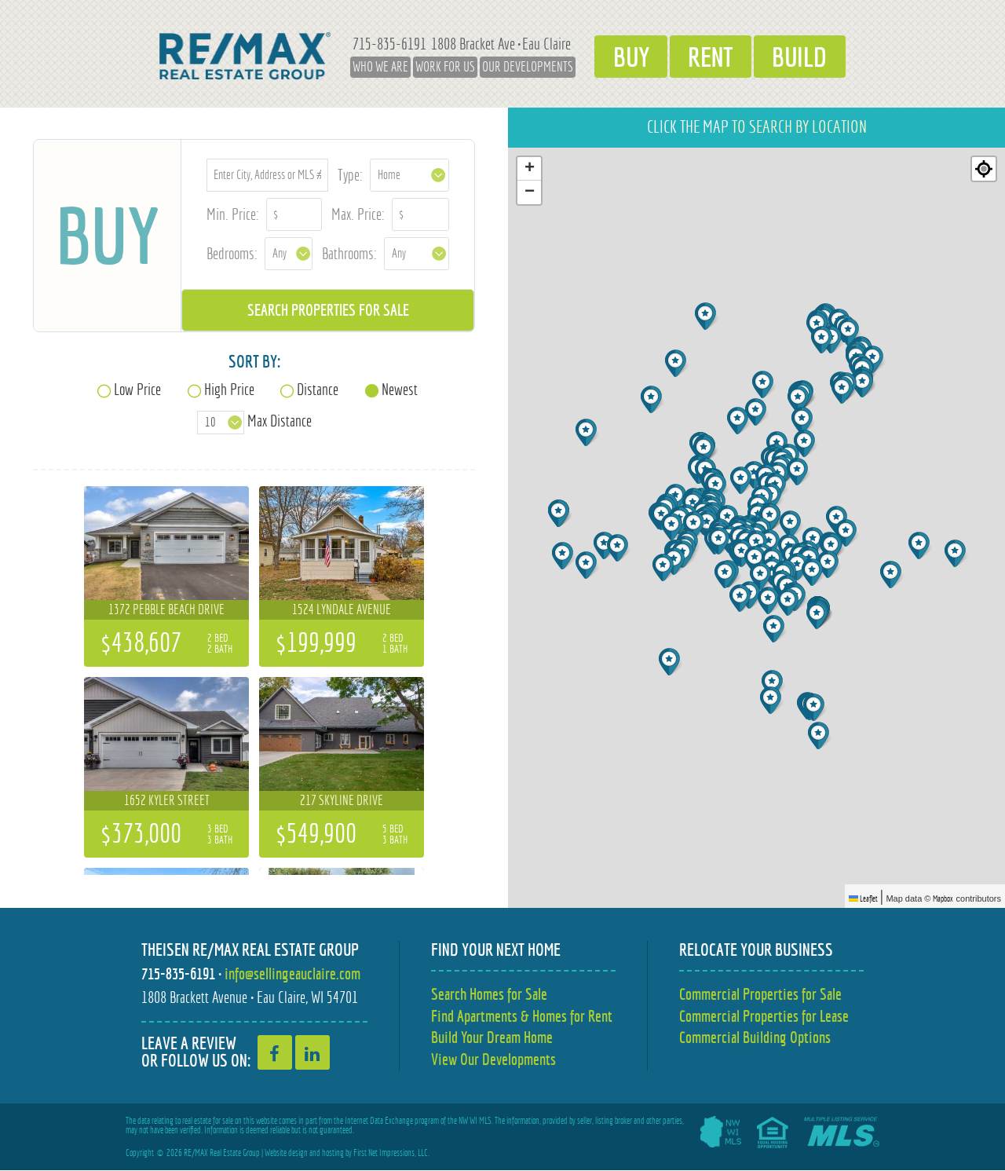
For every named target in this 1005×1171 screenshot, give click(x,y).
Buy (625, 55)
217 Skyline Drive (341, 800)
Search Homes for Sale (489, 994)
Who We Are (372, 67)
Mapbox (943, 898)
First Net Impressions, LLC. (391, 1153)
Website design (286, 1153)
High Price (229, 389)
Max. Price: (358, 214)
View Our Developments (493, 1060)
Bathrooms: (349, 253)
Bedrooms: (232, 253)
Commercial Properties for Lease (764, 1016)
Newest (400, 389)
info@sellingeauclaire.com (292, 973)
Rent (711, 55)
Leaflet (863, 898)
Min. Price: (232, 214)
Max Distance (279, 421)
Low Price (137, 389)
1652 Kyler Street (167, 800)
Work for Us (436, 67)
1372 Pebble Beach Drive (166, 609)
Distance (317, 389)
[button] (829, 564)
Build (806, 55)
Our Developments (519, 67)
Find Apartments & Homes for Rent (521, 1016)
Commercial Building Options (755, 1038)
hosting (333, 1153)
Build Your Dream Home (492, 1038)
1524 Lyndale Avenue (341, 609)
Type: (350, 175)
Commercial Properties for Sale (760, 994)
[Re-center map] (984, 169)
